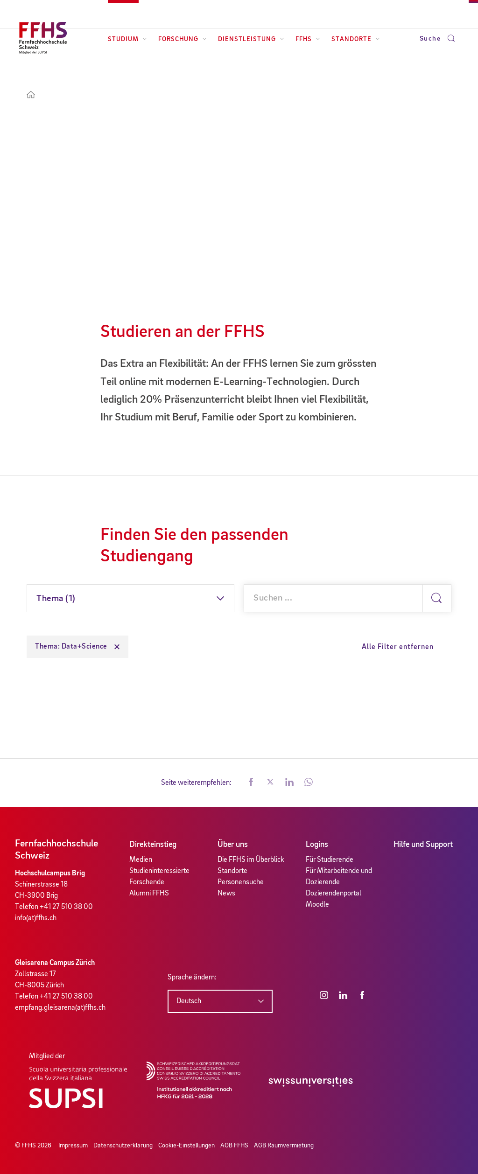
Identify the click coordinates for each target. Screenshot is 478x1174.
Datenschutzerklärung (123, 1145)
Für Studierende (329, 860)
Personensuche (241, 882)
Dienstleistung (251, 39)
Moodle (317, 904)
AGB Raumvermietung (284, 1145)
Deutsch (188, 1001)
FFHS (307, 39)
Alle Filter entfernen (398, 647)
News (226, 893)
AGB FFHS (234, 1145)
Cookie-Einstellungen (186, 1145)
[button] (251, 783)
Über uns (233, 844)
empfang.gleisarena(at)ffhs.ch (60, 1008)
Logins (317, 844)
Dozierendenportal (333, 893)
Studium (127, 39)
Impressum (73, 1145)
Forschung (182, 39)
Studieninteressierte (159, 871)
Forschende (146, 882)
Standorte (355, 39)
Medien (140, 860)
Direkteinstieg (152, 844)
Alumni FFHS (149, 893)
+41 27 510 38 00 (66, 907)
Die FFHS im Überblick (251, 860)
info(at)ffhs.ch (35, 918)
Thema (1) (56, 598)
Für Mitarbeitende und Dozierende (339, 876)
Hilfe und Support (423, 844)
